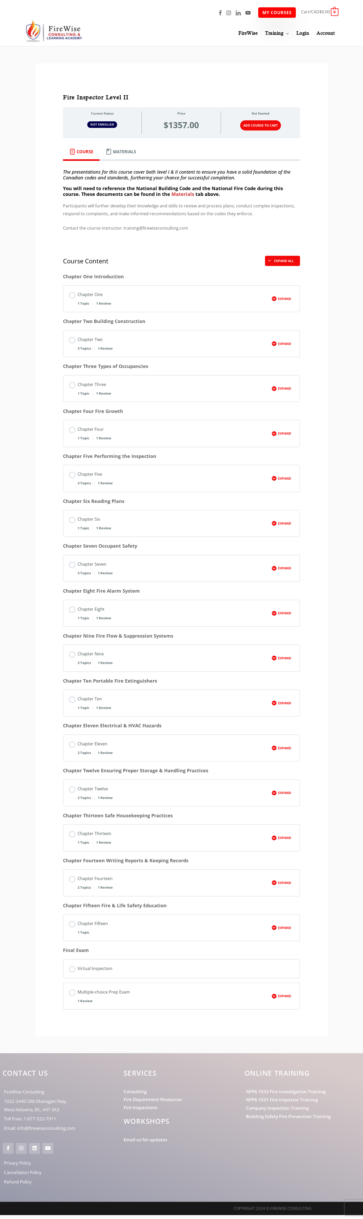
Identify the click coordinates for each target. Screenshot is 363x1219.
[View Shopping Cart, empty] (319, 12)
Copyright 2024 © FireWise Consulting (273, 1212)
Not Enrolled (102, 125)
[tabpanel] (181, 205)
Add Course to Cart (260, 126)
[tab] (81, 152)
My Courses (277, 12)
